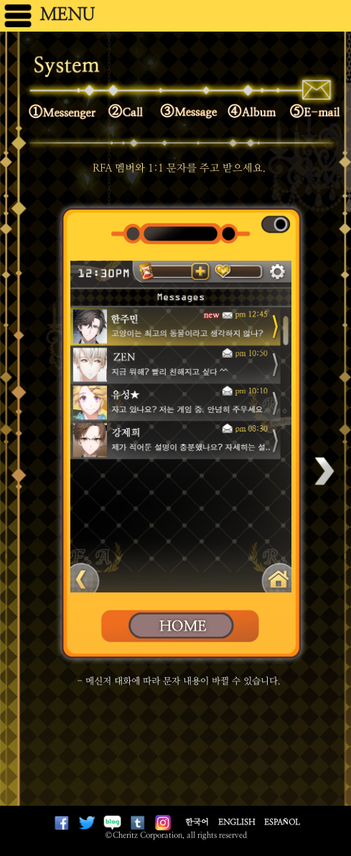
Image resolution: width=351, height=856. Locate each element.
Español (282, 822)
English (236, 822)
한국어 (197, 822)
